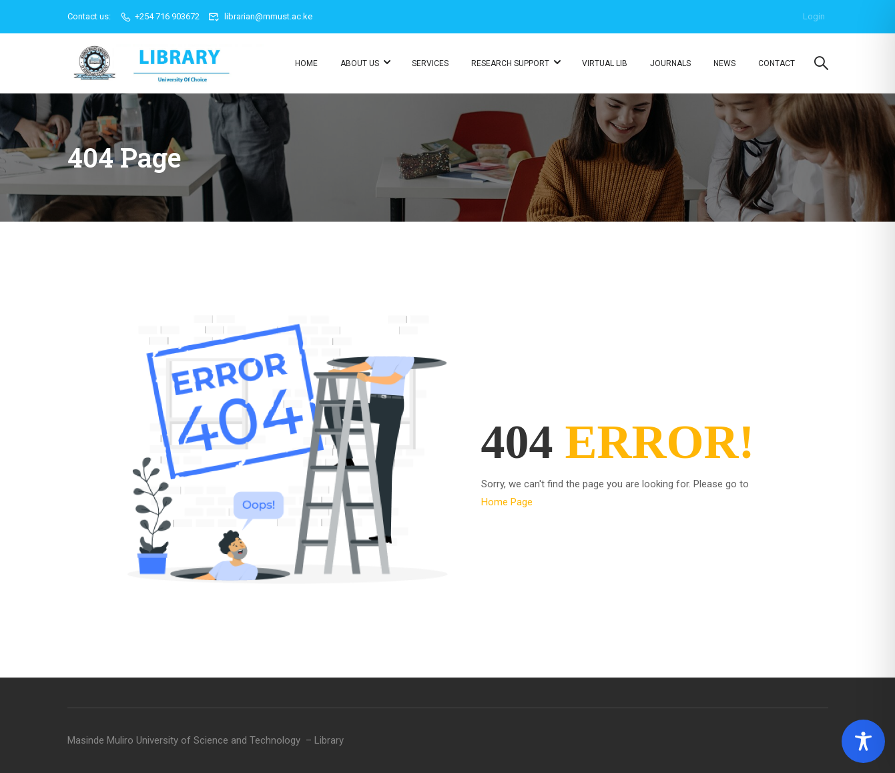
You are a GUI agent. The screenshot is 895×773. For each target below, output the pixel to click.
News (724, 63)
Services (430, 63)
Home (306, 63)
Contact (776, 63)
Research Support (510, 63)
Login (814, 16)
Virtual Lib (604, 63)
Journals (670, 63)
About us (359, 63)
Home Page (507, 502)
